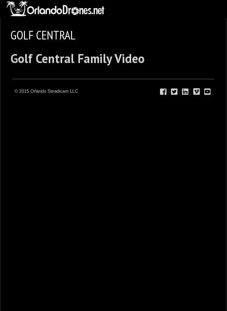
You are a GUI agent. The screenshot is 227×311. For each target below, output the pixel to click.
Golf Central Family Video (78, 58)
